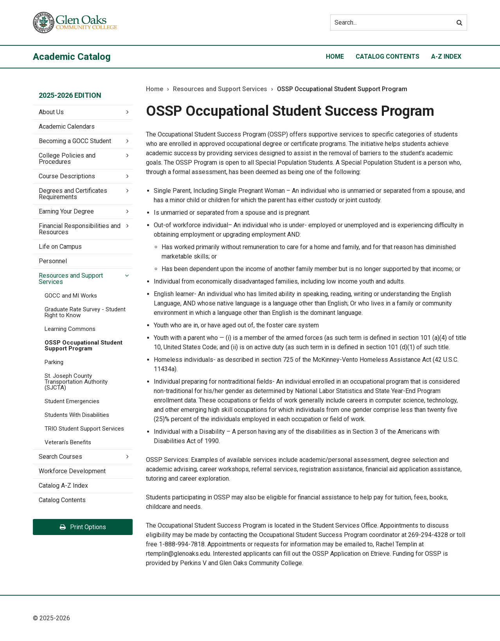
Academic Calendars (67, 126)
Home (335, 56)
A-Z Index (446, 56)
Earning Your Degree (66, 211)
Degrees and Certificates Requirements (73, 194)
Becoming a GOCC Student (75, 141)
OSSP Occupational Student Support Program (83, 345)
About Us (51, 112)
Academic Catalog (72, 56)
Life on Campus (60, 246)
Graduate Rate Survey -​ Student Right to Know (85, 312)
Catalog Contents (387, 56)
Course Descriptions (67, 176)
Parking (54, 362)
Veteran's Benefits (68, 442)
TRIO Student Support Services (84, 428)
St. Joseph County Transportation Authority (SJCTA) (76, 381)
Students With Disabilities (77, 414)
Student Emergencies (72, 401)
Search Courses (60, 456)
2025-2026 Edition (70, 95)
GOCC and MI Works (71, 295)
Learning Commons (70, 328)
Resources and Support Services (71, 278)
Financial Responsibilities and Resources (80, 229)
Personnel (53, 261)
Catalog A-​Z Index (63, 485)
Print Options (83, 527)
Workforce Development (72, 471)
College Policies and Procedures (67, 158)
